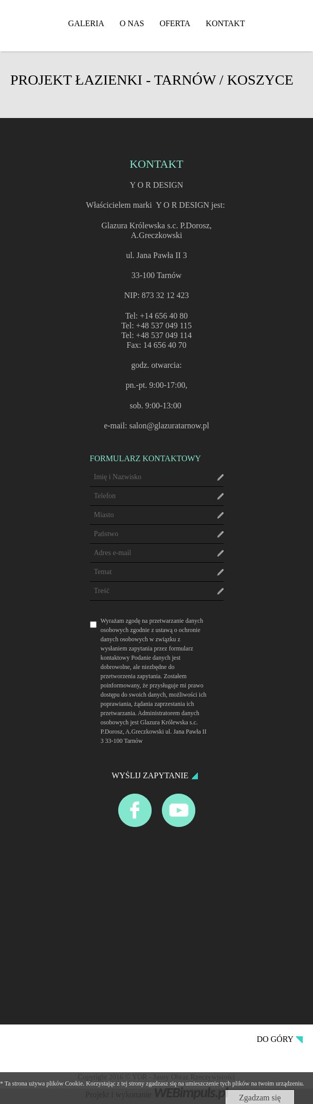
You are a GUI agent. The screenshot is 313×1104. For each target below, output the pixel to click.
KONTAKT (225, 23)
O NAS (132, 23)
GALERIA (86, 23)
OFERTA (174, 23)
